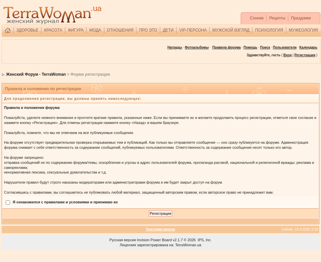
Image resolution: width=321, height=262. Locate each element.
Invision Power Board (154, 240)
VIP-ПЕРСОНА (193, 30)
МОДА (95, 30)
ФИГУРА (76, 30)
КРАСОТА (53, 30)
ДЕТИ (168, 30)
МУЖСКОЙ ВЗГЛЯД (230, 30)
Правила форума (226, 47)
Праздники (301, 18)
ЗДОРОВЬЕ (27, 30)
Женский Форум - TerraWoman (36, 74)
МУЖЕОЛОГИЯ (303, 30)
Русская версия (122, 240)
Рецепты (277, 18)
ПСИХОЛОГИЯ (269, 30)
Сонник (257, 18)
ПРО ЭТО (148, 30)
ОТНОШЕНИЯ (120, 30)
